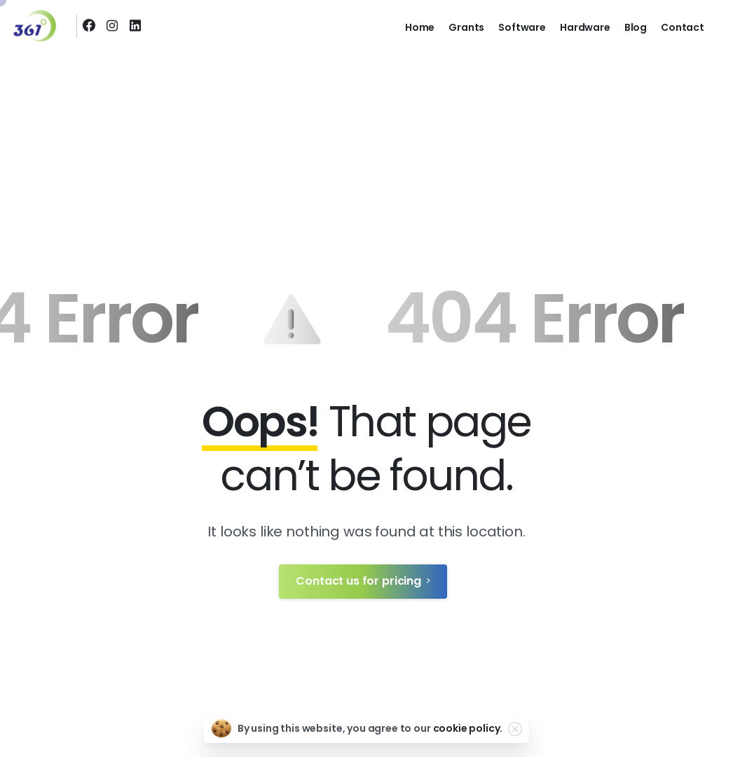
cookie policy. (468, 728)
